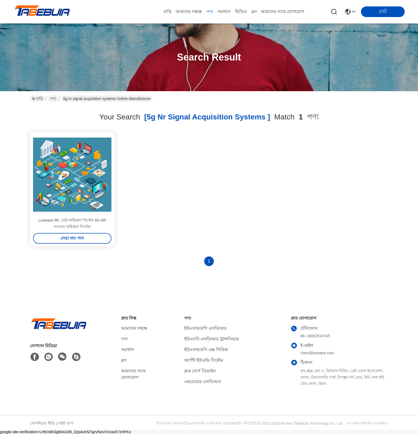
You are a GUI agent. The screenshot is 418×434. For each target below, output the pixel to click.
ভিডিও (241, 11)
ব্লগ (254, 11)
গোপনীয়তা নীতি (42, 423)
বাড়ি (167, 11)
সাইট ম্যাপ (66, 423)
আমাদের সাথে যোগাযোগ (282, 11)
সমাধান (224, 11)
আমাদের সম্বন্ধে (189, 11)
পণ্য (209, 11)
